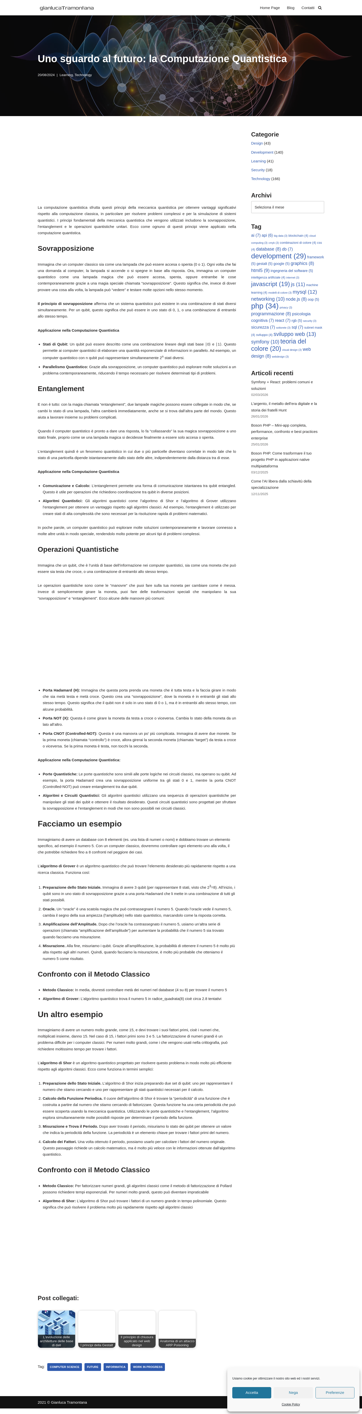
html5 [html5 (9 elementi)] (260, 271)
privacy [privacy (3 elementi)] (286, 308)
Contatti (307, 8)
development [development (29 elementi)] (278, 257)
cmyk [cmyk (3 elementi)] (273, 243)
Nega (293, 1392)
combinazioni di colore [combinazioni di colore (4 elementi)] (298, 243)
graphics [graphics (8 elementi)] (302, 264)
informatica (116, 1372)
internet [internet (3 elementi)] (292, 278)
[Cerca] (320, 8)
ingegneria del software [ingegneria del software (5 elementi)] (292, 271)
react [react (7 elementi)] (283, 321)
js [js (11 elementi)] (298, 285)
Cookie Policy (291, 1404)
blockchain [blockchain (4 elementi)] (298, 236)
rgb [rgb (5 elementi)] (297, 322)
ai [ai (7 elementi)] (256, 236)
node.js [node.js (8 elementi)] (296, 300)
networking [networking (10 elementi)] (268, 300)
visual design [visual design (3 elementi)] (292, 351)
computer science (64, 1372)
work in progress (147, 1372)
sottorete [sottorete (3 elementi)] (283, 328)
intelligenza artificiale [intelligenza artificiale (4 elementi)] (268, 278)
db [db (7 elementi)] (287, 250)
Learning (66, 75)
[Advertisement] (137, 166)
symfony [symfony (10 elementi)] (265, 343)
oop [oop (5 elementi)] (313, 300)
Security (258, 170)
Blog (290, 8)
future (93, 1372)
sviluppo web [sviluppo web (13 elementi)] (295, 335)
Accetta (252, 1392)
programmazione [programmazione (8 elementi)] (271, 315)
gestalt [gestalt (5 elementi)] (265, 265)
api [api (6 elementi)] (267, 236)
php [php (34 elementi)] (265, 307)
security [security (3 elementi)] (309, 322)
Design (257, 143)
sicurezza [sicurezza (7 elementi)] (263, 328)
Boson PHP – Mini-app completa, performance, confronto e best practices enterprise (284, 433)
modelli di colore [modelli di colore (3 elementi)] (280, 293)
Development (262, 152)
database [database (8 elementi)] (268, 249)
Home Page (270, 8)
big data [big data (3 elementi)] (281, 236)
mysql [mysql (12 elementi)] (305, 293)
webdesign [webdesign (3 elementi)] (280, 358)
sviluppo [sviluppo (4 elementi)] (264, 336)
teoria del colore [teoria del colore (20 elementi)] (278, 346)
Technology (83, 75)
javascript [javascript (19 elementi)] (270, 285)
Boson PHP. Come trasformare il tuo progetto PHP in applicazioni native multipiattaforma (281, 461)
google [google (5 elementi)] (282, 265)
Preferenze (335, 1392)
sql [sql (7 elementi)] (297, 328)
